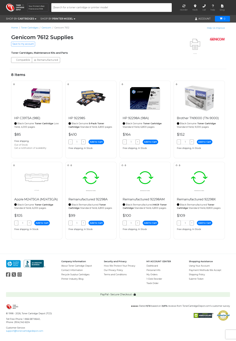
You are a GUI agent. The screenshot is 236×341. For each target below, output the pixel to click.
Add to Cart (96, 141)
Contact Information (72, 270)
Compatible (21, 59)
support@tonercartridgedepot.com (24, 331)
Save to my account (23, 44)
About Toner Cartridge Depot (76, 265)
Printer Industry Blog (72, 279)
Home (14, 27)
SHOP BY (21, 19)
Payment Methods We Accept (205, 270)
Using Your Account (199, 265)
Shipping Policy (197, 274)
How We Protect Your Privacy (119, 265)
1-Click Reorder (154, 279)
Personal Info (153, 270)
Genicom (46, 27)
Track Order (152, 283)
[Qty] (77, 142)
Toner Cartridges (29, 27)
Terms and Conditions (115, 274)
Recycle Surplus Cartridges (75, 274)
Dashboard (152, 265)
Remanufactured (46, 59)
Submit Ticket (196, 279)
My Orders (151, 274)
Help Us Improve (216, 28)
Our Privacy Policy (113, 270)
